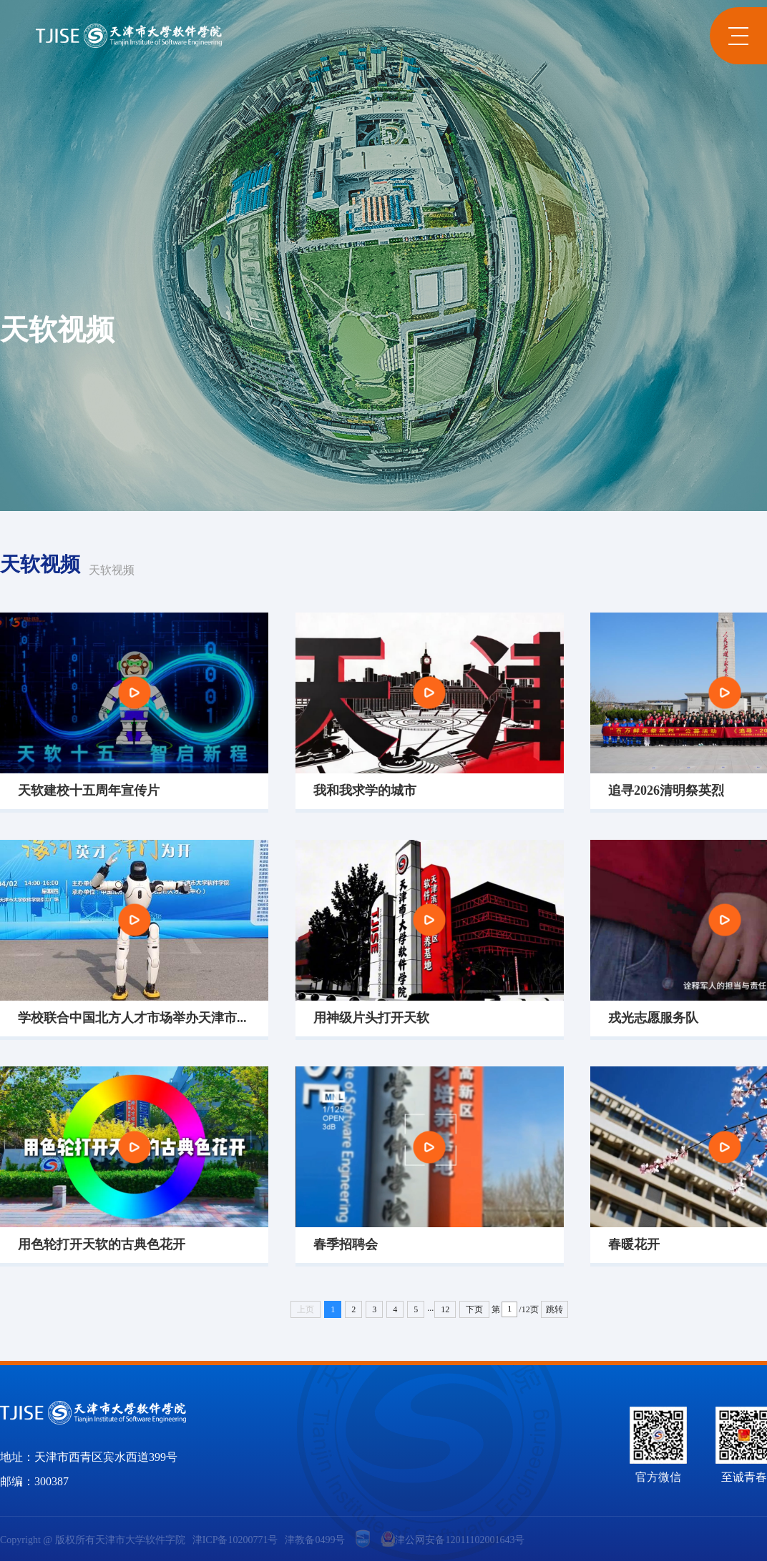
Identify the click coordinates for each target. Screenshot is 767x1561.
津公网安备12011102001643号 (452, 1539)
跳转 (554, 1309)
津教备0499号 (315, 1540)
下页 (474, 1309)
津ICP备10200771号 (235, 1540)
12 (445, 1309)
